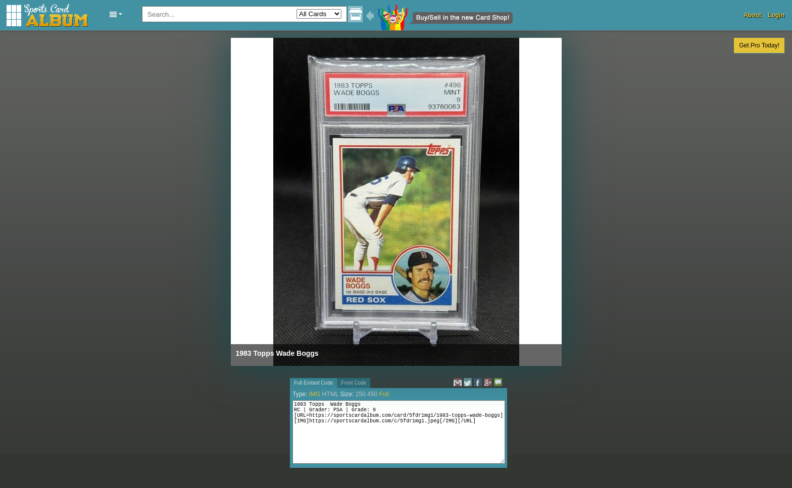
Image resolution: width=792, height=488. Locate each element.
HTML (330, 394)
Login (776, 15)
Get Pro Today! (759, 45)
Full (383, 394)
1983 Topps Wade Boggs (277, 353)
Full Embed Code (313, 383)
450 (372, 394)
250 (361, 394)
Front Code (353, 383)
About (752, 15)
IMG (315, 394)
